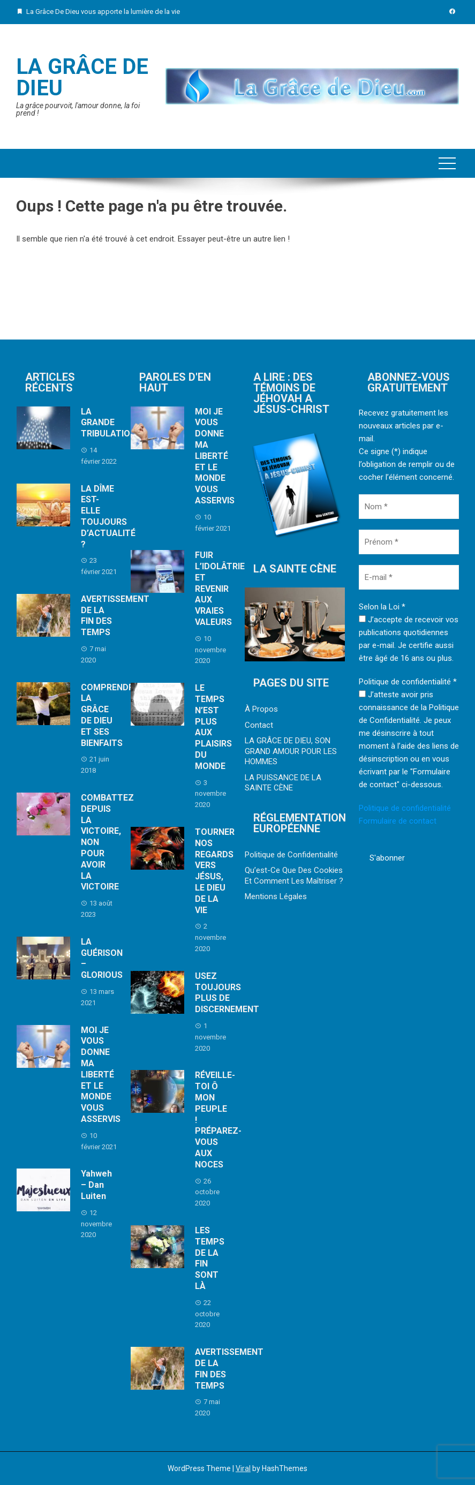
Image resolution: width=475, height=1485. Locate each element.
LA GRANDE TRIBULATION (108, 422)
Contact (259, 725)
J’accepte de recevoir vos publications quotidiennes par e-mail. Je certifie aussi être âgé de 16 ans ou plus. (408, 639)
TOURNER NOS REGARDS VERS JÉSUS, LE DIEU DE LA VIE (215, 871)
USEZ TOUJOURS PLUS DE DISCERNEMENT (227, 992)
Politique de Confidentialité (291, 855)
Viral (243, 1468)
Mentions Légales (276, 896)
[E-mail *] (409, 577)
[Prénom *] (409, 542)
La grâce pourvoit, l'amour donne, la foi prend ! (78, 109)
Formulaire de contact (397, 821)
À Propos (261, 709)
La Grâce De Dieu (82, 77)
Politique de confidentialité (405, 808)
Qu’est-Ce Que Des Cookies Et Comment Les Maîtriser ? (294, 875)
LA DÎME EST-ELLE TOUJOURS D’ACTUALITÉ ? (108, 516)
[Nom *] (409, 506)
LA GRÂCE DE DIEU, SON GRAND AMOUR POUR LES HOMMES (291, 751)
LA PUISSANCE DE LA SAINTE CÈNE (283, 783)
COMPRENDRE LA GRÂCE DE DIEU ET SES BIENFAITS (110, 715)
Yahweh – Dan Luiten (96, 1185)
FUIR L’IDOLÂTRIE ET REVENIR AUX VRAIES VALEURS (220, 588)
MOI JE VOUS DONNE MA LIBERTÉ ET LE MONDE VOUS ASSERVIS (100, 1074)
